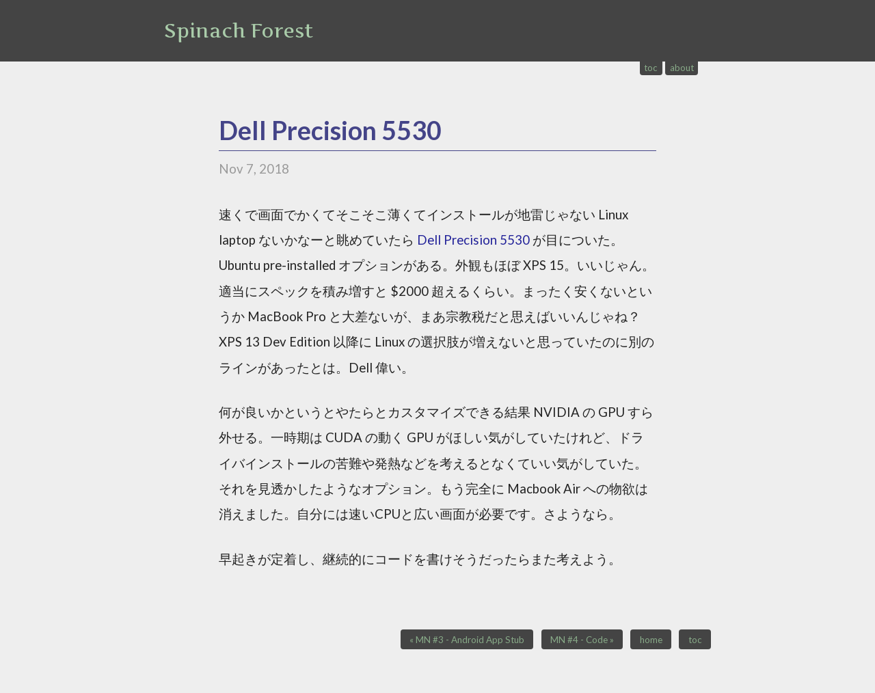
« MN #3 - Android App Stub (466, 639)
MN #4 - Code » (582, 639)
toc (651, 67)
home (651, 639)
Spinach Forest (238, 30)
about (682, 67)
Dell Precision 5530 (330, 130)
